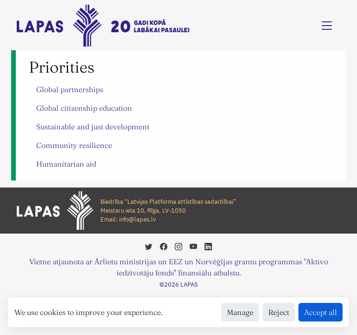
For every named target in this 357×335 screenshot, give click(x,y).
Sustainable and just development (92, 126)
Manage (240, 312)
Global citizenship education (84, 108)
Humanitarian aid (66, 163)
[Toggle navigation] (326, 25)
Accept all (320, 312)
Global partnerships (69, 89)
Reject (278, 312)
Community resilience (74, 145)
